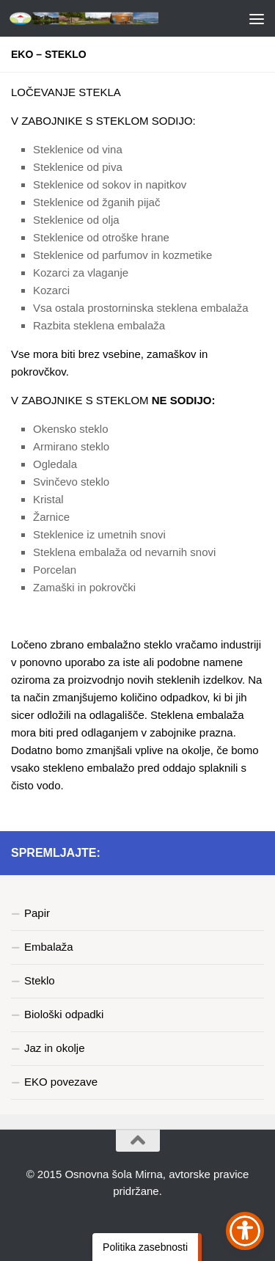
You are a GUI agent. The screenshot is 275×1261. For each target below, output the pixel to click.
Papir (37, 913)
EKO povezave (61, 1081)
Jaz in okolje (54, 1048)
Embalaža (48, 946)
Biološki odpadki (63, 1014)
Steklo (39, 980)
